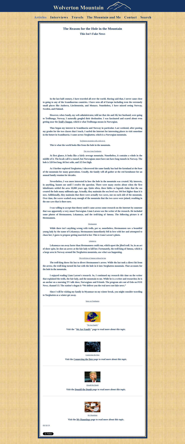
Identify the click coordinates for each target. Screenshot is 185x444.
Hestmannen (92, 224)
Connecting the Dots (92, 355)
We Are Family (92, 325)
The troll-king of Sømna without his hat (92, 258)
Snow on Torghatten (92, 301)
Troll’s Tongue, (65, 122)
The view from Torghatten (92, 151)
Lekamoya (92, 241)
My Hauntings (92, 415)
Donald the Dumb (93, 385)
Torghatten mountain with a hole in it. (92, 141)
